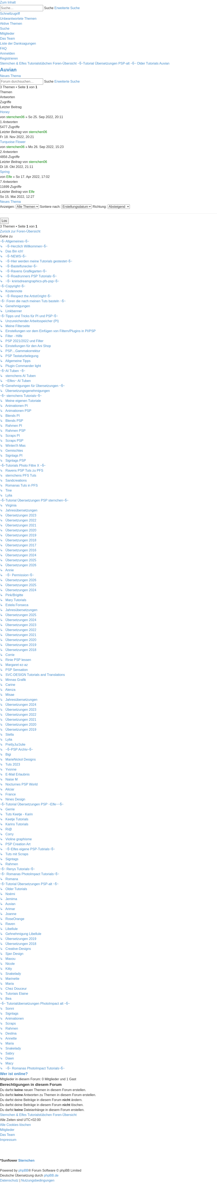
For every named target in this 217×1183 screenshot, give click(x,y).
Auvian (8, 69)
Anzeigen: (19, 206)
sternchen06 (15, 117)
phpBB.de (51, 1175)
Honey (5, 112)
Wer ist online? (14, 1074)
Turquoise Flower (13, 142)
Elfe (9, 177)
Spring (5, 172)
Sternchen (26, 1160)
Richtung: (111, 206)
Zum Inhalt (8, 2)
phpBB (23, 1170)
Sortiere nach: (66, 206)
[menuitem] (18, 18)
